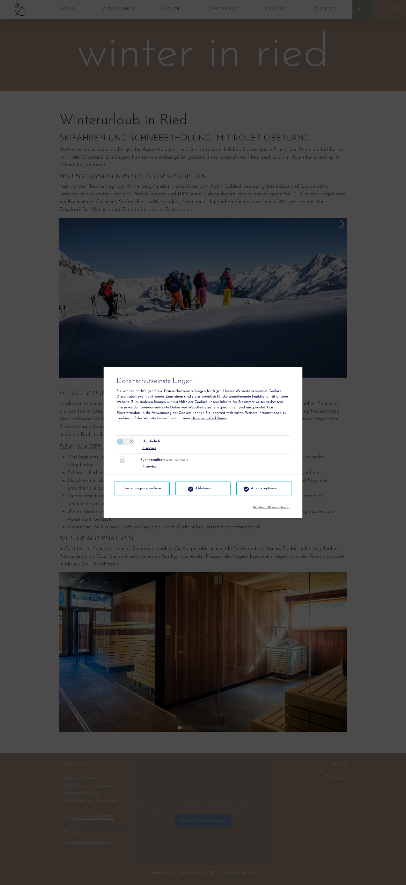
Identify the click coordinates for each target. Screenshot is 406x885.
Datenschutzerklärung (209, 418)
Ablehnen (203, 488)
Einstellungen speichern (141, 488)
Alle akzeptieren (264, 488)
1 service (148, 448)
